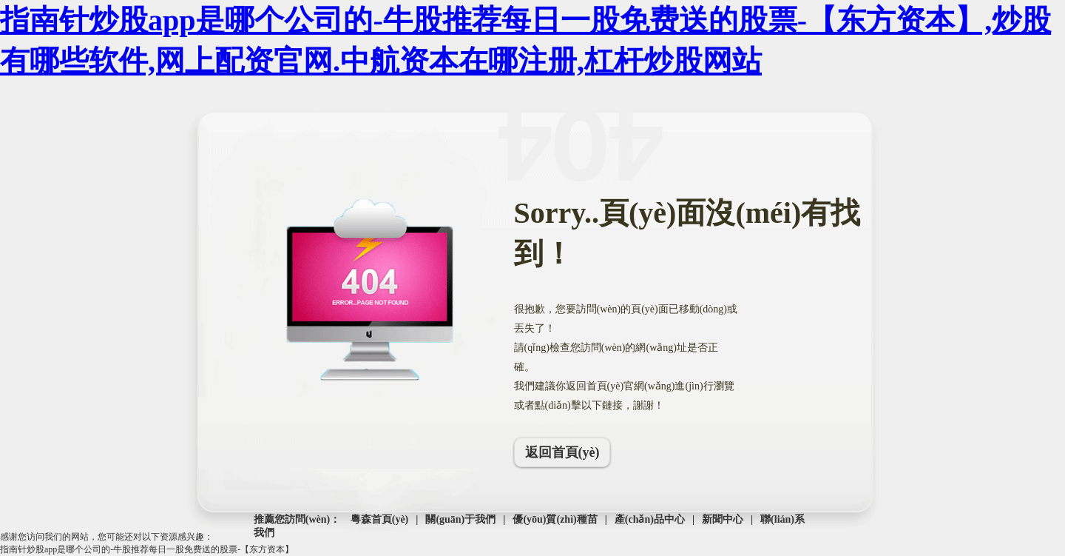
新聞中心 (722, 519)
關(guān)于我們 (460, 519)
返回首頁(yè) (562, 452)
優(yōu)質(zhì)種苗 (555, 519)
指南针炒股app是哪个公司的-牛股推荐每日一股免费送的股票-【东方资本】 (147, 549)
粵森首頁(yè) (380, 519)
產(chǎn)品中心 (650, 519)
